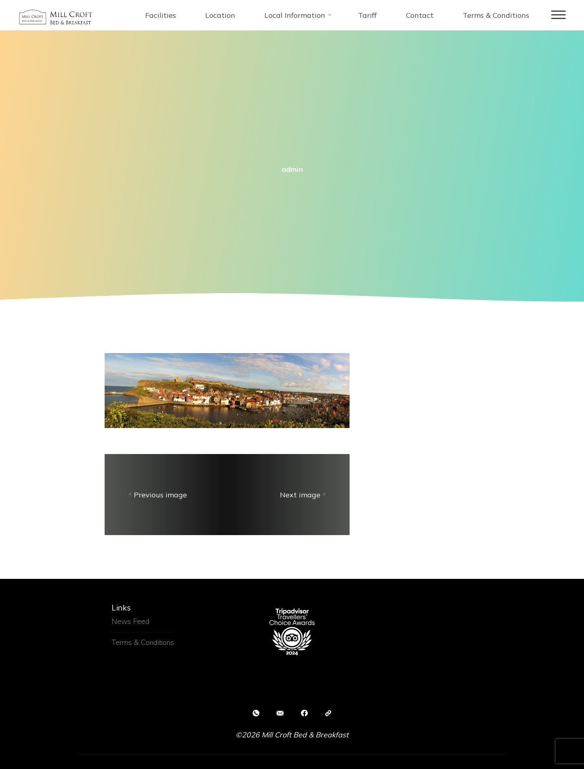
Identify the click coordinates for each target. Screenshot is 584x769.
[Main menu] (558, 15)
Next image (304, 494)
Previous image (157, 494)
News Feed (131, 621)
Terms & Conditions (143, 642)
